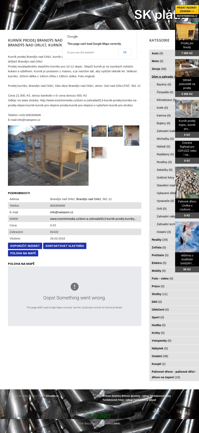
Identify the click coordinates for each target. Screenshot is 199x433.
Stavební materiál (170, 185)
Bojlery (163, 123)
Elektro (159, 263)
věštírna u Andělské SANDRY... (187, 259)
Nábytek (160, 348)
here (117, 423)
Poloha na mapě (23, 253)
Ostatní (164, 232)
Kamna (164, 115)
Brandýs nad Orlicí (88, 199)
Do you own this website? (80, 52)
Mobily (159, 270)
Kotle (162, 107)
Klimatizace (167, 100)
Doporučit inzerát (25, 246)
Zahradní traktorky (171, 131)
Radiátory (165, 154)
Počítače (160, 255)
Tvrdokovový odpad (144, 400)
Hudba (159, 325)
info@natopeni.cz (61, 212)
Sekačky (165, 169)
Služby (160, 294)
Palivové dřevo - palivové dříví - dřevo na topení (174, 374)
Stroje (159, 68)
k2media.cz (52, 396)
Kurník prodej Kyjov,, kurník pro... (187, 124)
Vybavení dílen (169, 193)
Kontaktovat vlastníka (65, 246)
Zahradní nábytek (170, 216)
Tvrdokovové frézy (160, 396)
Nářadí (163, 146)
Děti (157, 301)
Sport (158, 317)
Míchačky (165, 138)
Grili (162, 208)
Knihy (158, 332)
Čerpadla (165, 92)
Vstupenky (161, 340)
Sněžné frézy (168, 177)
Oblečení (160, 309)
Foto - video (162, 278)
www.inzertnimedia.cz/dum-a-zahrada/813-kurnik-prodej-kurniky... (93, 218)
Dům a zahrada (165, 76)
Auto (157, 53)
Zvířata (159, 247)
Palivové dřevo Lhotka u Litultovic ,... (187, 205)
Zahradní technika (171, 224)
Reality (160, 239)
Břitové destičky (111, 396)
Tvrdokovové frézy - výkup (117, 400)
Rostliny (164, 162)
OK (125, 52)
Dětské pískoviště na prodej (187, 84)
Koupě (159, 364)
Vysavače (165, 200)
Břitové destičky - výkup (135, 396)
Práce (158, 286)
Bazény (164, 84)
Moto (157, 61)
